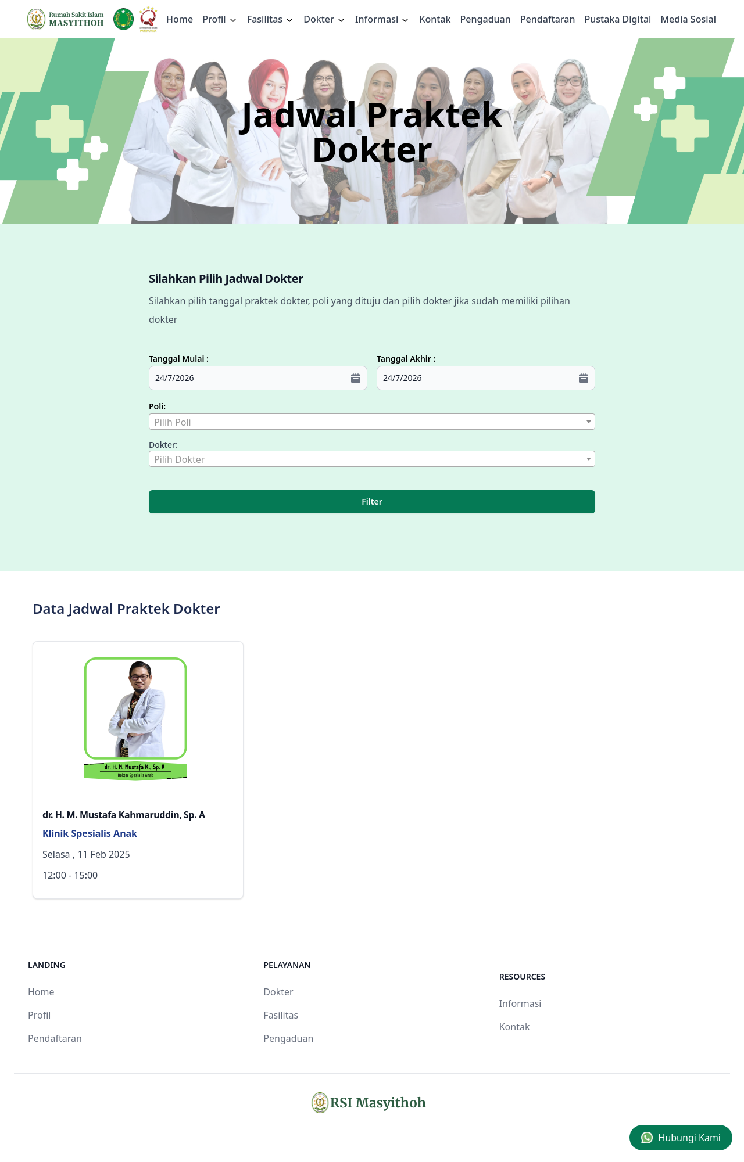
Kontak (434, 19)
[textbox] (372, 422)
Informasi (382, 19)
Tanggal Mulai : (179, 358)
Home (179, 19)
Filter (372, 501)
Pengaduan (485, 19)
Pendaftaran (547, 19)
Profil (39, 1015)
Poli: (157, 406)
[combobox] (372, 421)
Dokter (324, 19)
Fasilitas (271, 19)
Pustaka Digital (617, 19)
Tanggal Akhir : (406, 358)
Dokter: (163, 444)
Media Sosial (688, 19)
